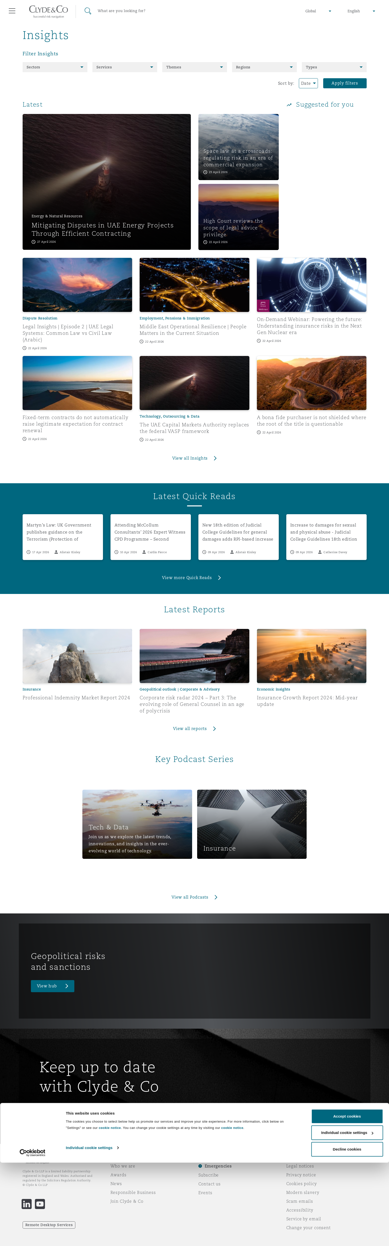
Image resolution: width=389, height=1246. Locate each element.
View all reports (190, 728)
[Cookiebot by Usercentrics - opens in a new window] (32, 1236)
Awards (118, 1174)
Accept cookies (347, 1199)
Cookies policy (301, 1183)
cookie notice (110, 1211)
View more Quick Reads (187, 577)
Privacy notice (301, 1174)
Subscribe (208, 1175)
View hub (47, 986)
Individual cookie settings (89, 1231)
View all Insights (190, 458)
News (116, 1183)
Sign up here (58, 1109)
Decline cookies (347, 1232)
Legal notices (300, 1166)
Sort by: (286, 83)
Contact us (209, 1183)
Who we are (123, 1166)
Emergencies (218, 1166)
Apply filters (344, 83)
